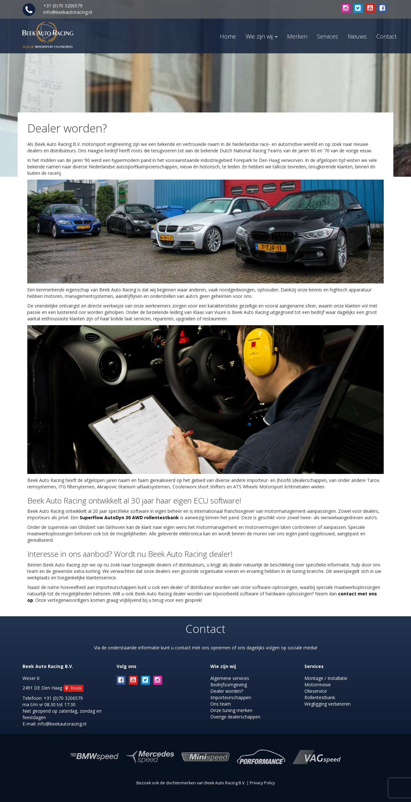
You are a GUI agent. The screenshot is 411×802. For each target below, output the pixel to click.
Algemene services (229, 678)
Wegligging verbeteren (327, 704)
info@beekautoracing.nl (67, 12)
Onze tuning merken (231, 710)
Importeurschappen (230, 697)
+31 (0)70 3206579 (63, 698)
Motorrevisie (317, 685)
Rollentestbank (319, 697)
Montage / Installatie (325, 678)
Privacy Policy (262, 783)
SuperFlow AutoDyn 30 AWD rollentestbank (129, 517)
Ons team (220, 704)
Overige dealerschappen (235, 717)
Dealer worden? (226, 691)
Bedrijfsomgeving (228, 685)
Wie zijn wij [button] (261, 36)
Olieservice (315, 691)
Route (74, 688)
